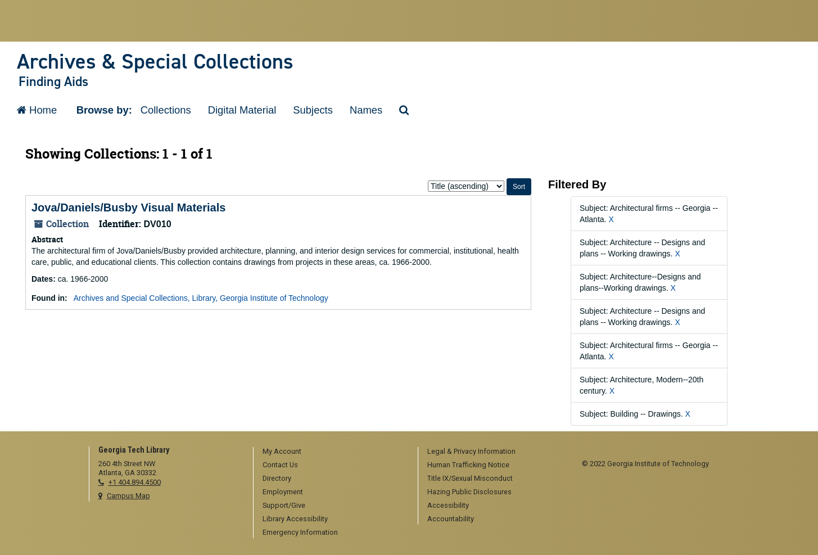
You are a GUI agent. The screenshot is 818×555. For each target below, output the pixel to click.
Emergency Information (300, 532)
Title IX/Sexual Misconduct (470, 478)
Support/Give (284, 505)
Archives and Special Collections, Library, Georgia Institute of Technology (201, 298)
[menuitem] (332, 452)
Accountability (450, 519)
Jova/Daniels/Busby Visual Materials (128, 207)
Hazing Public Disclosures (469, 492)
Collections (166, 110)
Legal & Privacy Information (471, 451)
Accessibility (448, 505)
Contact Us (280, 465)
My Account (282, 451)
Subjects (313, 110)
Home (37, 110)
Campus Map (128, 495)
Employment (283, 492)
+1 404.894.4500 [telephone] (135, 482)
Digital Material (242, 110)
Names (366, 110)
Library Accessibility (295, 519)
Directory (277, 478)
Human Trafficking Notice (468, 465)
